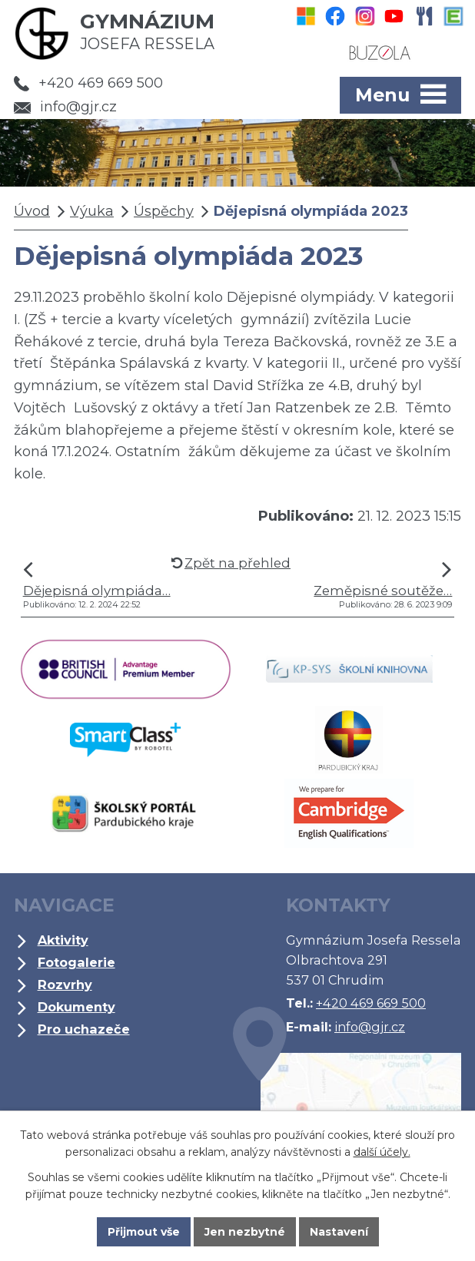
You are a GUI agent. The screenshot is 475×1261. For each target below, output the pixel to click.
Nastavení (339, 1232)
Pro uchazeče (84, 1029)
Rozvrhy (65, 984)
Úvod (32, 211)
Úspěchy (164, 211)
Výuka (92, 211)
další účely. (382, 1152)
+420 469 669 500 (88, 82)
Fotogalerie (76, 962)
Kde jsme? (347, 1103)
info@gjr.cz (65, 106)
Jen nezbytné (244, 1232)
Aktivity (63, 940)
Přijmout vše (144, 1232)
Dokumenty (76, 1006)
